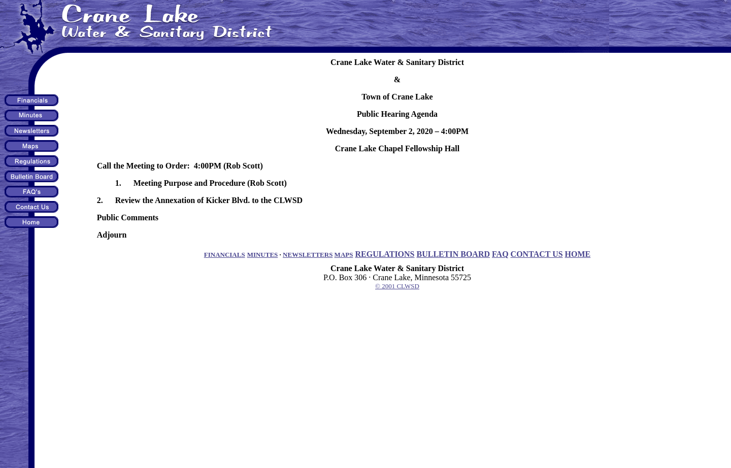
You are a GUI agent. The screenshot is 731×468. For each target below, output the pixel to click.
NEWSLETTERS (308, 254)
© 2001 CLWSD (397, 286)
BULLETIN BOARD (453, 254)
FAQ (500, 254)
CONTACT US (537, 254)
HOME (578, 254)
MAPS (344, 254)
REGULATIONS (384, 254)
